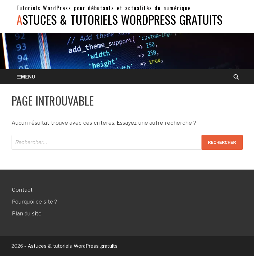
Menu (28, 77)
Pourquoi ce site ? (34, 202)
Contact (22, 190)
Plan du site (27, 213)
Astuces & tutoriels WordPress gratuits (120, 19)
